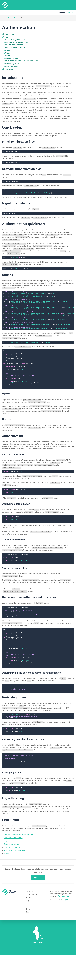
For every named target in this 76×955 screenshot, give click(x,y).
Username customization (16, 500)
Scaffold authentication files (17, 42)
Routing (8, 50)
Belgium (41, 942)
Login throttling (12, 66)
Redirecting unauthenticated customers (24, 734)
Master (70, 12)
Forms (8, 56)
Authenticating (11, 58)
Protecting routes (12, 64)
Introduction (8, 34)
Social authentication (11, 838)
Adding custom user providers (14, 844)
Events (6, 847)
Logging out (8, 834)
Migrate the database (14, 45)
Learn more (8, 69)
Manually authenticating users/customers (18, 828)
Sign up (38, 871)
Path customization (13, 451)
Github (28, 899)
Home (4, 18)
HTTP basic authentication (13, 831)
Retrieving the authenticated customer (21, 61)
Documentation (13, 18)
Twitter (28, 903)
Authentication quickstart (14, 48)
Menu (73, 5)
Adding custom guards (12, 841)
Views (7, 53)
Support (29, 891)
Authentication (24, 18)
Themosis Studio (64, 890)
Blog (27, 894)
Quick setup (12, 127)
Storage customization (14, 563)
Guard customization (14, 535)
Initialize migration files (15, 40)
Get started (30, 885)
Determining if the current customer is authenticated (31, 667)
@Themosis (69, 894)
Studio (28, 906)
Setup (5, 37)
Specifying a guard (12, 766)
